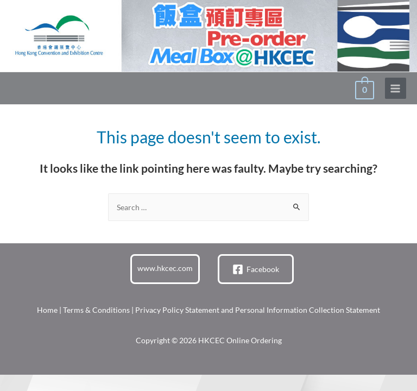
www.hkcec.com (165, 268)
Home (47, 309)
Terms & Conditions (96, 309)
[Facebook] (255, 269)
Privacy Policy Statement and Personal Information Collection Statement (257, 309)
